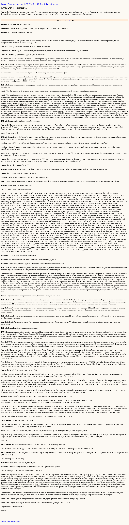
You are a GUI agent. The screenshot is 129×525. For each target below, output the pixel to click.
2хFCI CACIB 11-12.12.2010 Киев (36, 4)
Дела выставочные (15, 4)
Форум (3, 4)
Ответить (54, 4)
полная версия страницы (10, 521)
